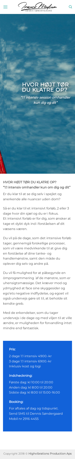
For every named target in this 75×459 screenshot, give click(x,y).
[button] (5, 7)
